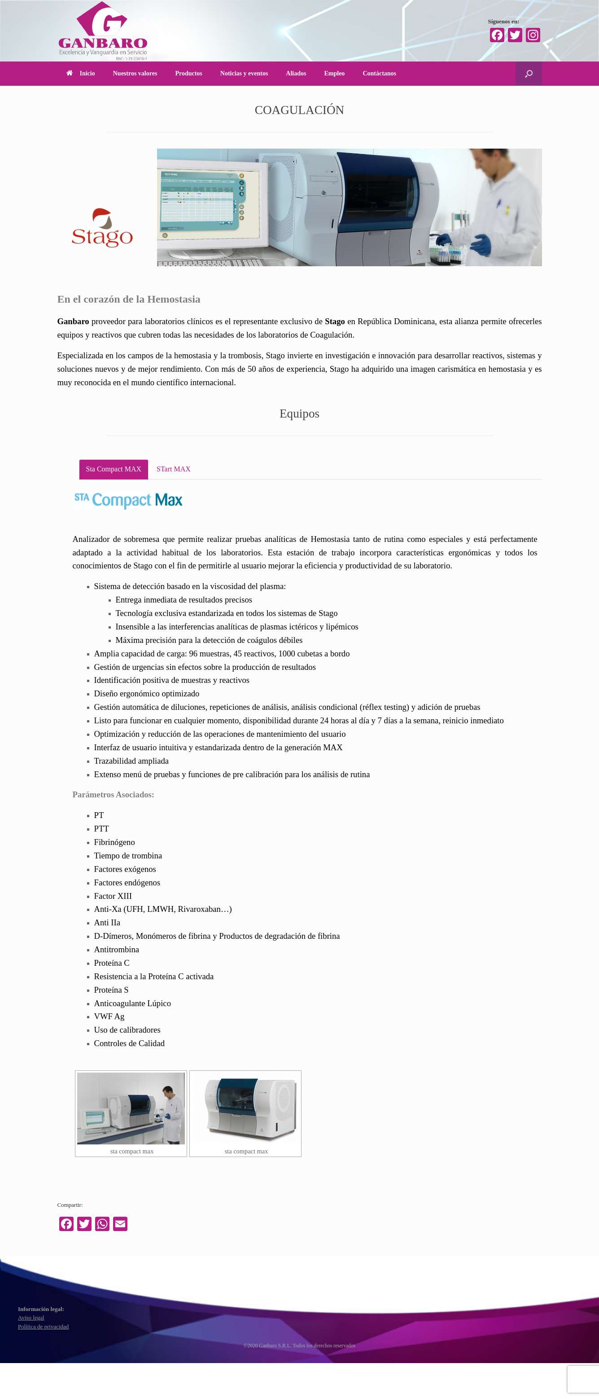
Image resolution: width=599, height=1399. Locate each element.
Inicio (80, 73)
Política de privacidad (43, 1326)
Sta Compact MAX (114, 469)
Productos (188, 73)
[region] (349, 207)
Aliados (296, 73)
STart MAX (174, 469)
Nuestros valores (135, 73)
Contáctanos (379, 73)
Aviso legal (31, 1317)
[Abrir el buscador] (529, 74)
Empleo (334, 73)
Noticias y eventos (244, 73)
